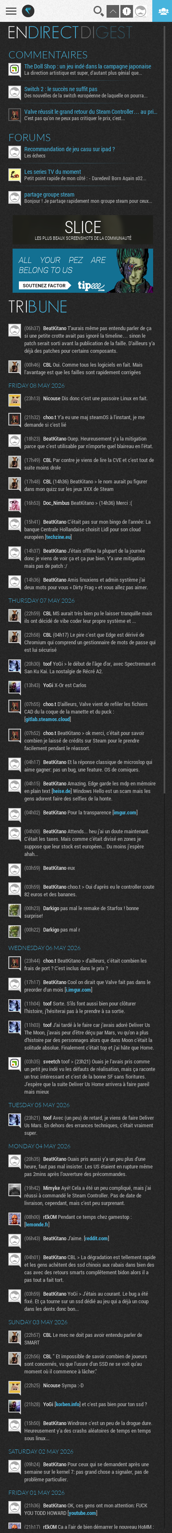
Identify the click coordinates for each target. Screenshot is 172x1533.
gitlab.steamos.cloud (48, 719)
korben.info (67, 1404)
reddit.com (96, 1238)
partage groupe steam (49, 194)
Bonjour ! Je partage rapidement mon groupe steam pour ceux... (88, 201)
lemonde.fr (37, 1224)
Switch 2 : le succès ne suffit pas (60, 89)
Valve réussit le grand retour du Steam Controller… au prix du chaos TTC (90, 111)
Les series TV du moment (52, 171)
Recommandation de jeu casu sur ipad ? (69, 149)
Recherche (99, 11)
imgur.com (125, 812)
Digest (107, 32)
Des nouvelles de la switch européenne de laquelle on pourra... (86, 95)
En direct (43, 32)
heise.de (61, 791)
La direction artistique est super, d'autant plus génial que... (83, 73)
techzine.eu (58, 537)
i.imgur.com (78, 989)
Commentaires (48, 54)
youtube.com (82, 1513)
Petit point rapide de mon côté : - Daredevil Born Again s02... (85, 178)
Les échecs (34, 155)
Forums (29, 137)
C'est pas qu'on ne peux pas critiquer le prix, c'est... (74, 118)
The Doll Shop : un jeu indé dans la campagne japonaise (87, 66)
